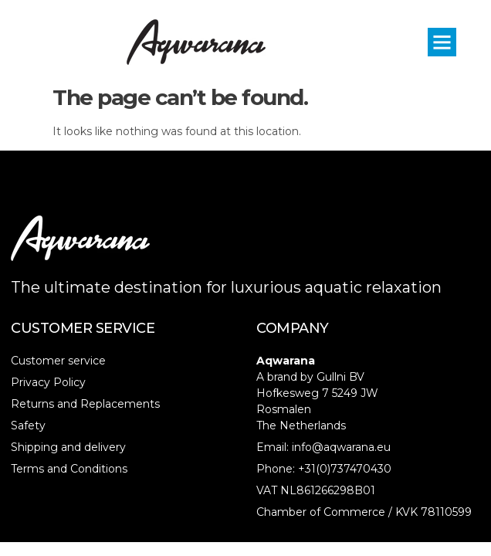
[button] (442, 42)
